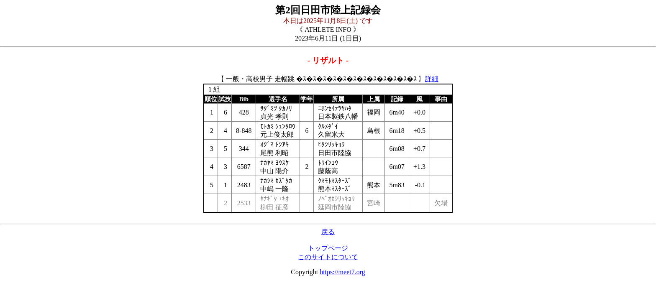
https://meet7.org (342, 271)
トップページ (328, 248)
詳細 (431, 78)
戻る (328, 231)
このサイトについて (328, 256)
